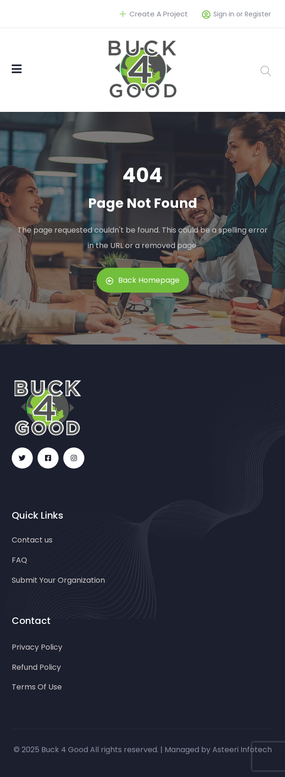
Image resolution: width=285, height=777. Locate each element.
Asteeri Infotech (242, 749)
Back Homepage (143, 280)
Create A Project (154, 14)
